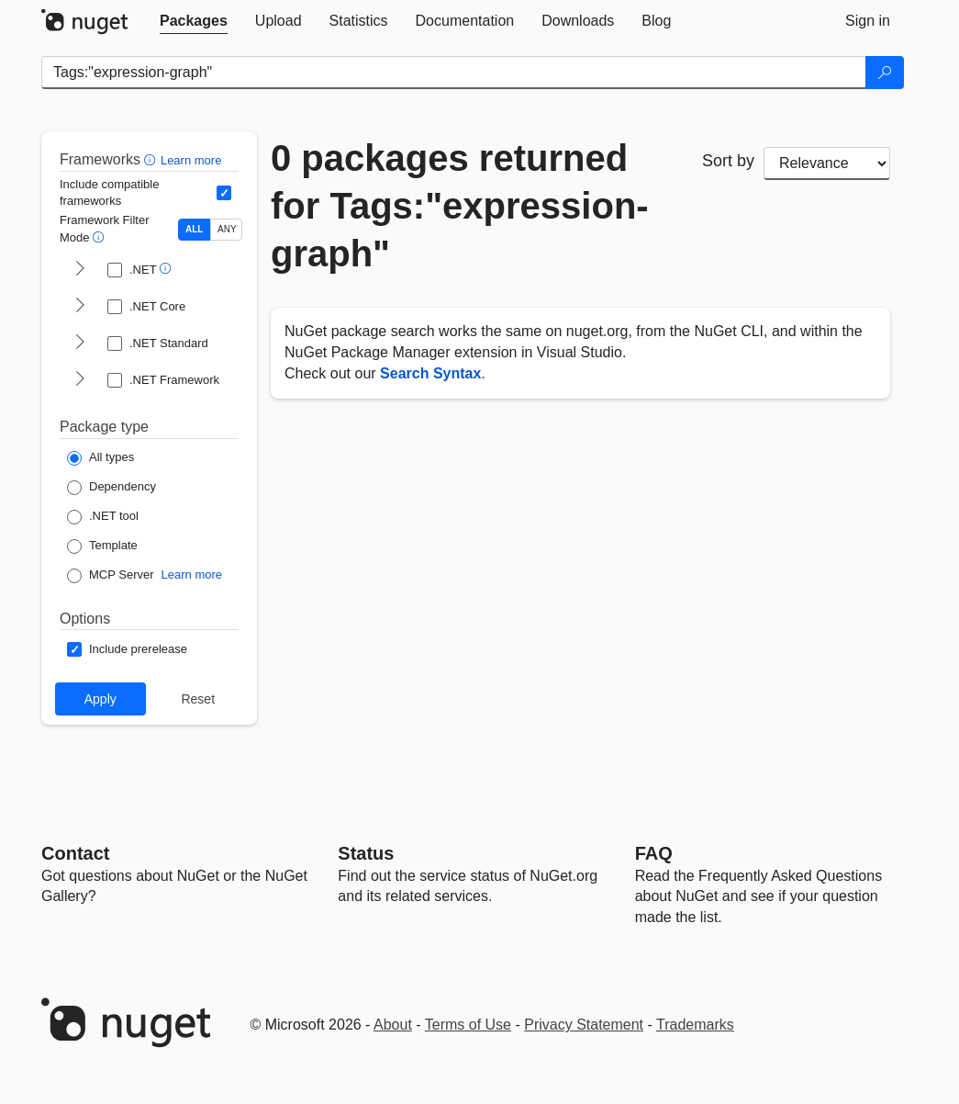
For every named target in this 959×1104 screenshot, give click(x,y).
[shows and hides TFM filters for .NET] (80, 270)
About (393, 1024)
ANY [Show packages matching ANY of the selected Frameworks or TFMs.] (227, 229)
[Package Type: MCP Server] (111, 576)
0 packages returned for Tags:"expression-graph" (460, 206)
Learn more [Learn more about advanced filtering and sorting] (191, 160)
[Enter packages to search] (453, 72)
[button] (152, 159)
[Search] (884, 72)
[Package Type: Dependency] (111, 487)
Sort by (728, 161)
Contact (75, 853)
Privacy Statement (583, 1024)
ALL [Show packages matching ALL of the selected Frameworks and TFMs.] (194, 229)
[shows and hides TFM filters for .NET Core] (80, 306)
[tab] (193, 21)
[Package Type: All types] (100, 458)
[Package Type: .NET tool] (103, 517)
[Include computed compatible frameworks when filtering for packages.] (224, 193)
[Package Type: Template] (102, 546)
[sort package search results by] (827, 163)
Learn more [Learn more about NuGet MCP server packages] (192, 574)
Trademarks (695, 1024)
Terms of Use (468, 1024)
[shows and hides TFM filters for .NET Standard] (80, 343)
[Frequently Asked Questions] (654, 853)
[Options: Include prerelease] (127, 649)
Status (366, 853)
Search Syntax (430, 373)
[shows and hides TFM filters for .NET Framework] (80, 380)
